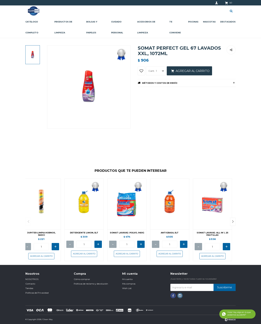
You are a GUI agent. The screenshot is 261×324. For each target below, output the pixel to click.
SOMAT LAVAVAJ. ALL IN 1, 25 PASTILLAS (212, 234)
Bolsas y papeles (91, 27)
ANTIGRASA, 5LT (170, 233)
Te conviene (175, 27)
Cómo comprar (82, 279)
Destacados (228, 21)
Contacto (30, 283)
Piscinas (193, 21)
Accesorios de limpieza (146, 27)
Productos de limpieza (63, 27)
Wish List (127, 288)
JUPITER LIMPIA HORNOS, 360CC (41, 234)
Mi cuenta (127, 279)
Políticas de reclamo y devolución (91, 283)
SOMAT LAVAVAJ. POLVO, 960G (127, 233)
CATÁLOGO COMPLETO (31, 27)
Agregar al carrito (193, 71)
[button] (232, 222)
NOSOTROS (31, 279)
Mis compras (128, 283)
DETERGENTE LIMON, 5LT (84, 233)
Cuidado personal (117, 27)
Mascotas (209, 21)
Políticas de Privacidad (37, 292)
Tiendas (29, 288)
